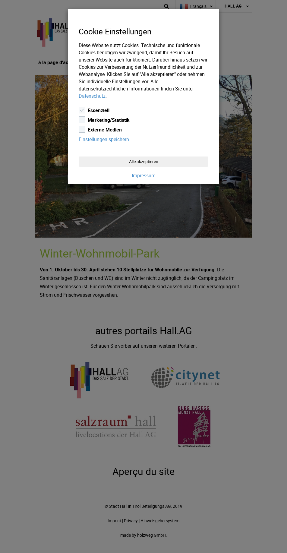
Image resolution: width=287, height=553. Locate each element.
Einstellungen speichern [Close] (104, 139)
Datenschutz (92, 96)
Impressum (144, 175)
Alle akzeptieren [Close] (143, 161)
